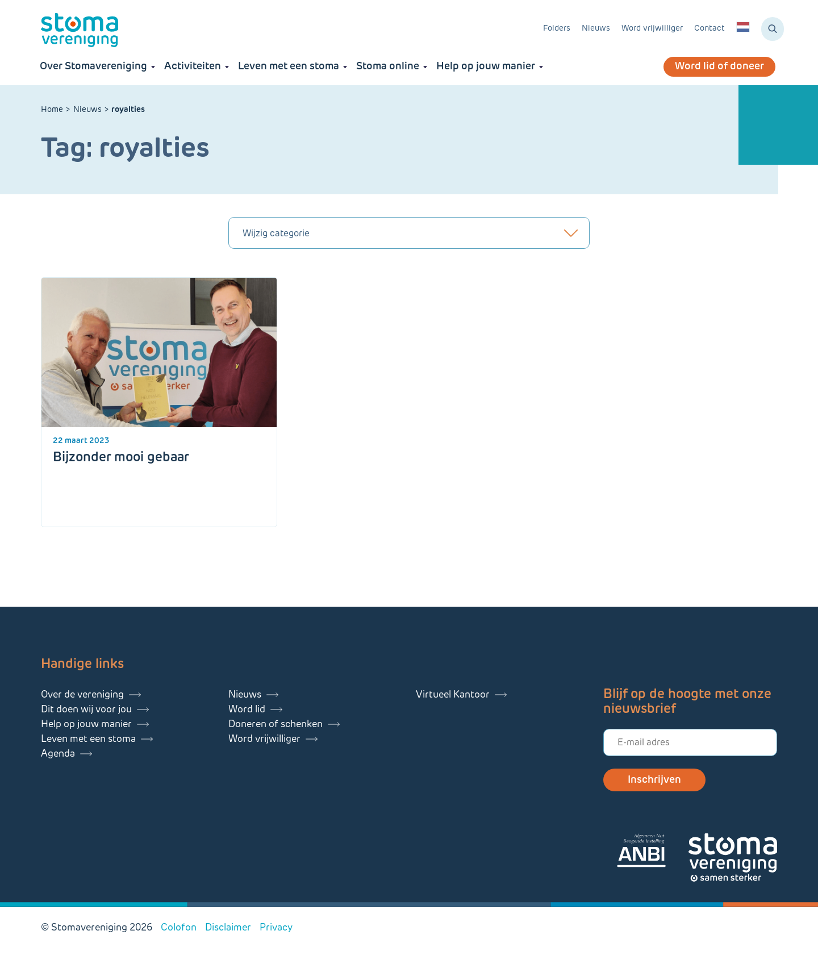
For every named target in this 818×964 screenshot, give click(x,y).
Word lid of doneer (719, 66)
